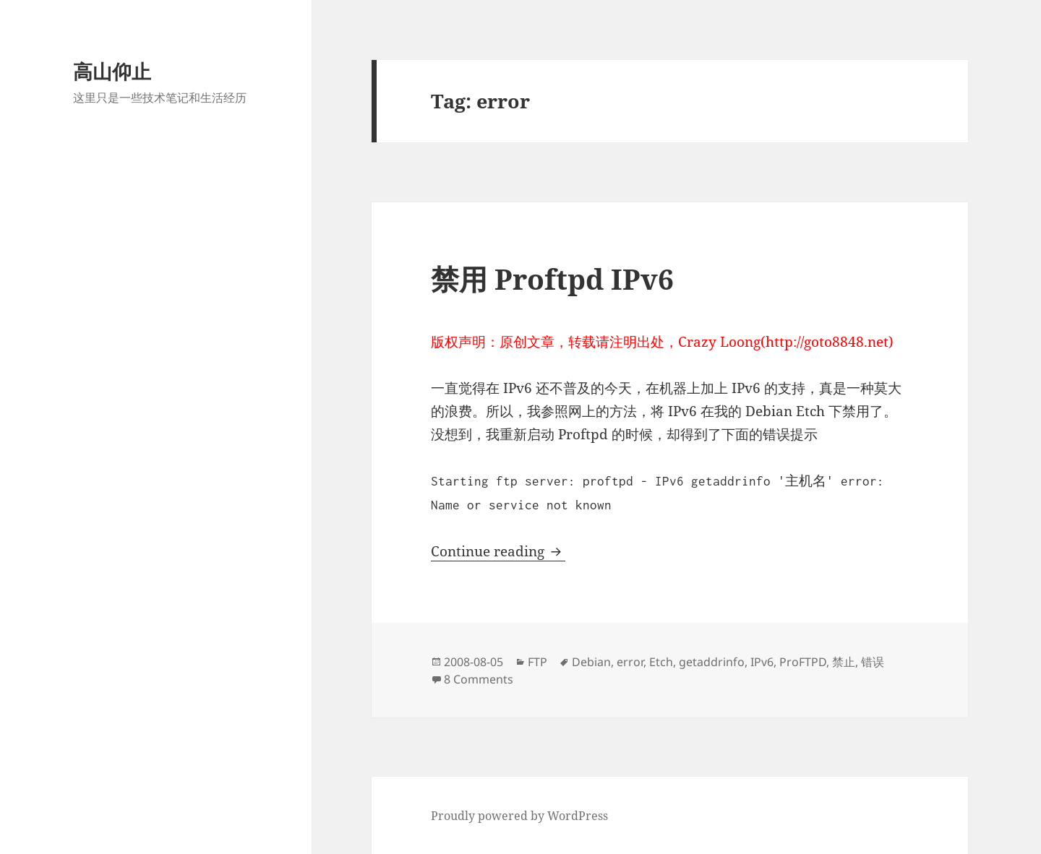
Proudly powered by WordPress (519, 816)
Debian (591, 662)
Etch (661, 662)
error (630, 662)
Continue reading (498, 551)
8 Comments (478, 679)
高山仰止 (112, 71)
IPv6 (762, 662)
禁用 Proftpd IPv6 (552, 278)
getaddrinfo (712, 662)
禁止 (843, 662)
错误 (872, 662)
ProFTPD (802, 662)
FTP (537, 662)
